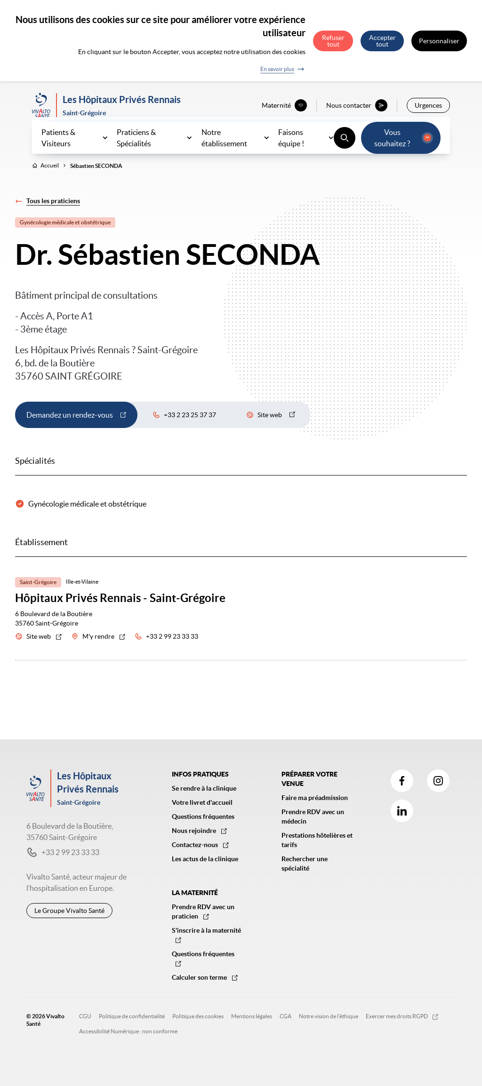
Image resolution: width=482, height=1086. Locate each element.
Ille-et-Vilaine (82, 602)
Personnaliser (439, 41)
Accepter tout (382, 41)
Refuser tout (333, 41)
